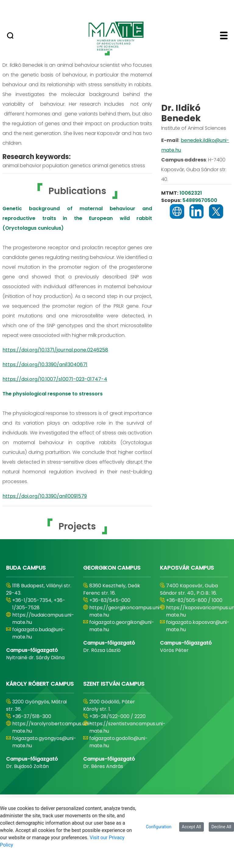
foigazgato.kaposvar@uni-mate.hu (197, 626)
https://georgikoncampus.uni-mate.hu (125, 611)
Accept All (191, 826)
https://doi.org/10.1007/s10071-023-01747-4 (54, 379)
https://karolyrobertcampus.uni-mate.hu (52, 727)
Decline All (221, 826)
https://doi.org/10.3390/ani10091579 (44, 496)
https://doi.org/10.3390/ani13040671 (44, 364)
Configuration (159, 826)
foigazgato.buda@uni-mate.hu (38, 633)
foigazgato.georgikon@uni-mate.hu (121, 626)
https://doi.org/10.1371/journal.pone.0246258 (55, 349)
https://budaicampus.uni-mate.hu (43, 618)
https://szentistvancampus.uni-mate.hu (127, 727)
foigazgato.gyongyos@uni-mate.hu (44, 742)
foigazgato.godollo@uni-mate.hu (118, 742)
